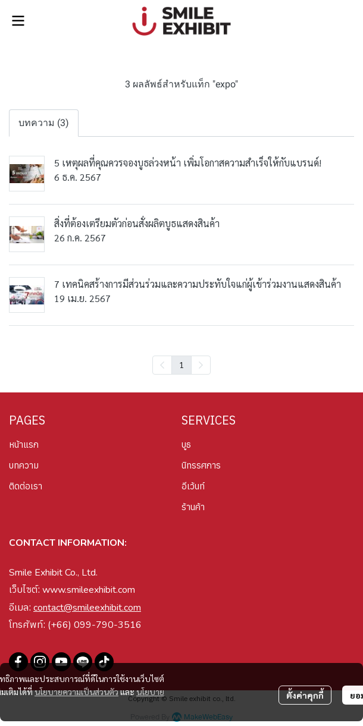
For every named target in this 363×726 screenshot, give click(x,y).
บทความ (24, 465)
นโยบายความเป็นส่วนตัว (76, 691)
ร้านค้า (193, 507)
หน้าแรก (24, 444)
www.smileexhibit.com (88, 589)
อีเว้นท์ (193, 486)
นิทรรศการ (201, 465)
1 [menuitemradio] (181, 364)
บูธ (186, 444)
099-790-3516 (108, 624)
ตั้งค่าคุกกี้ (305, 695)
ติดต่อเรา (25, 486)
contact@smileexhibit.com (87, 607)
